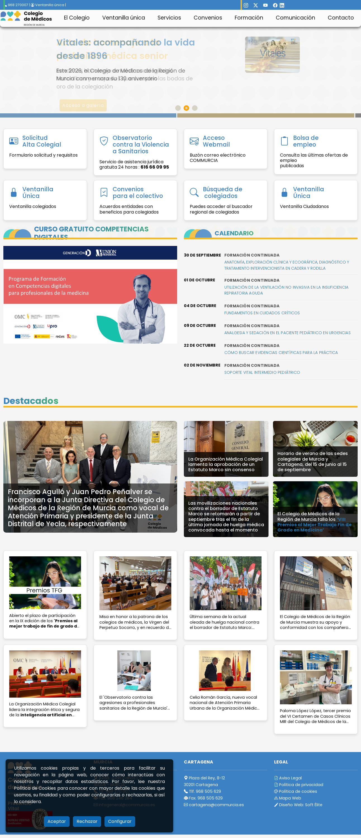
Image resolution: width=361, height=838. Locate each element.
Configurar (120, 821)
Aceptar (57, 821)
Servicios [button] (169, 17)
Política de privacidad (298, 784)
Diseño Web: (298, 805)
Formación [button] (249, 17)
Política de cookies (295, 791)
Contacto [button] (341, 17)
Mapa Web (287, 798)
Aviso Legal (288, 778)
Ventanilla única (123, 17)
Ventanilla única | (48, 5)
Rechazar (87, 821)
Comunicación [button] (295, 17)
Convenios (208, 17)
